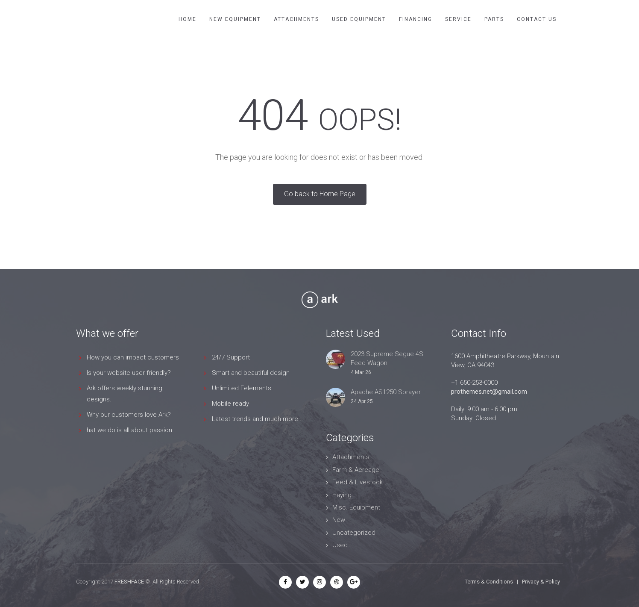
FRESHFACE (129, 581)
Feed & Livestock (357, 482)
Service (458, 19)
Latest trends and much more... (257, 419)
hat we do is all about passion (129, 430)
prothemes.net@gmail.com (489, 391)
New (338, 520)
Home (187, 19)
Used (340, 545)
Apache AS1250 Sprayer (386, 392)
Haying (342, 495)
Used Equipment (359, 19)
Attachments (296, 19)
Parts (494, 19)
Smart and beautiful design (251, 373)
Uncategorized (353, 532)
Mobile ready (230, 403)
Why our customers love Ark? (129, 414)
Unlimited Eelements (241, 388)
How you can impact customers (133, 357)
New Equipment (235, 19)
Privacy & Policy (541, 581)
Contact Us (537, 19)
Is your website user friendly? (129, 373)
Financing (415, 19)
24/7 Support (231, 357)
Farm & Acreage (355, 470)
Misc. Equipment (356, 507)
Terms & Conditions (489, 581)
